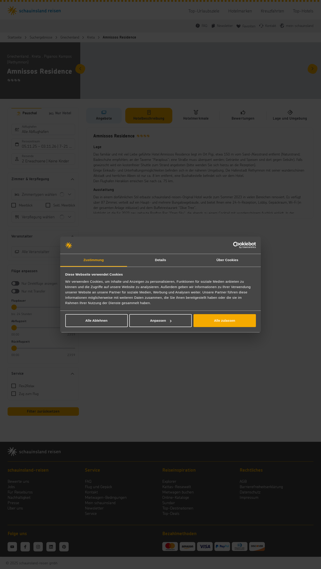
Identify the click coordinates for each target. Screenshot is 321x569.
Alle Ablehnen (96, 320)
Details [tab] (160, 260)
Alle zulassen (224, 320)
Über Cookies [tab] (227, 260)
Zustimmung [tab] (94, 260)
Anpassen (160, 320)
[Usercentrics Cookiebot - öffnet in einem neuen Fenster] (236, 245)
